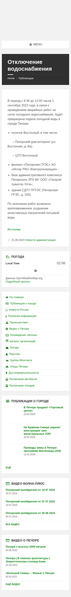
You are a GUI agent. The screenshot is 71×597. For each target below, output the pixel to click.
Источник (14, 229)
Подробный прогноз (18, 281)
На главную (15, 297)
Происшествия (17, 322)
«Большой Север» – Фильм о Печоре (30, 573)
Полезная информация (21, 316)
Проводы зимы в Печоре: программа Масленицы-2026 (42, 449)
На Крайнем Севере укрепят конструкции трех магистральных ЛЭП (42, 430)
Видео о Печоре (17, 328)
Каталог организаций (20, 341)
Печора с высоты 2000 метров (26, 546)
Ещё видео (13, 584)
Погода (12, 347)
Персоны (13, 354)
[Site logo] (35, 33)
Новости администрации (40, 239)
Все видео (13, 524)
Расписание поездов (20, 385)
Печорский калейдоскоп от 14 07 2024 (30, 489)
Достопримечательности (22, 372)
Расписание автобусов (21, 379)
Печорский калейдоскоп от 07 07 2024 (30, 501)
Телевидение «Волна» (21, 335)
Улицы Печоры (17, 366)
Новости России (17, 309)
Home (11, 78)
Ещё (8, 467)
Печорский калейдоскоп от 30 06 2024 (30, 513)
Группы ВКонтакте (19, 360)
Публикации (26, 78)
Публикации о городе (21, 303)
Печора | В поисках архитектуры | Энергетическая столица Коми (28, 560)
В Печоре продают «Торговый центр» (43, 409)
